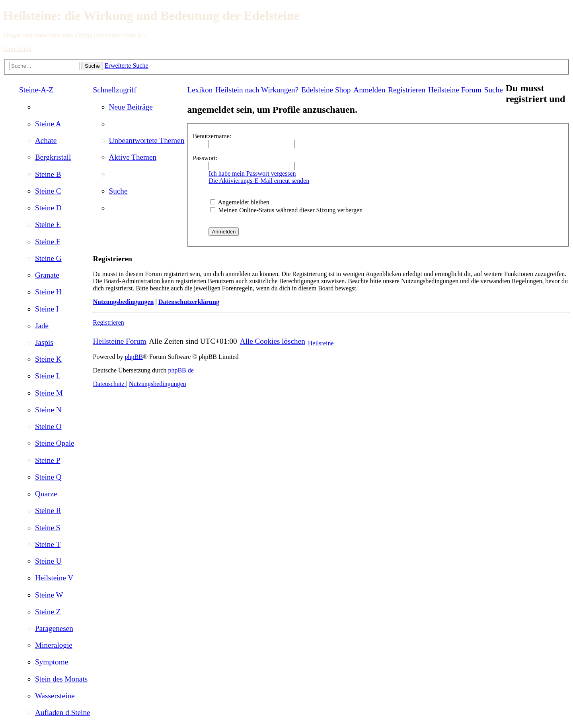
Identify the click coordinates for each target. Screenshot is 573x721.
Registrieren (108, 322)
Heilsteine (321, 343)
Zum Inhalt (17, 48)
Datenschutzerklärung (188, 301)
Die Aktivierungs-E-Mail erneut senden (259, 180)
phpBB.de (180, 370)
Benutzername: (212, 136)
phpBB (134, 356)
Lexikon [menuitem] (199, 90)
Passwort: (205, 158)
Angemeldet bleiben (239, 202)
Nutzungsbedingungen (123, 301)
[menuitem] (48, 124)
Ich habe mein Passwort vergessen (252, 173)
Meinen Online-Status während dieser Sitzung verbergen (286, 210)
